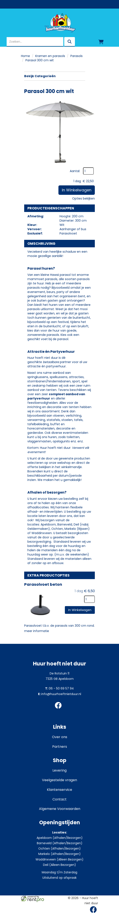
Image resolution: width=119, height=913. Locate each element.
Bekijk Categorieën (54, 76)
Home (25, 56)
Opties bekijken (83, 198)
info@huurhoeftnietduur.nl (59, 694)
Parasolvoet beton (43, 584)
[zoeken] (69, 42)
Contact (59, 799)
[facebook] (59, 709)
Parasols (76, 56)
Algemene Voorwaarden (59, 808)
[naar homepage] (59, 23)
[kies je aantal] (89, 599)
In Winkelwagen (76, 190)
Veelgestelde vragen (59, 780)
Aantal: (75, 171)
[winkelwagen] (101, 41)
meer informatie (36, 631)
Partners (59, 746)
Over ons (59, 736)
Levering (59, 770)
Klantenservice (59, 789)
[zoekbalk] (35, 42)
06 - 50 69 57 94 (59, 688)
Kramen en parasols (50, 56)
